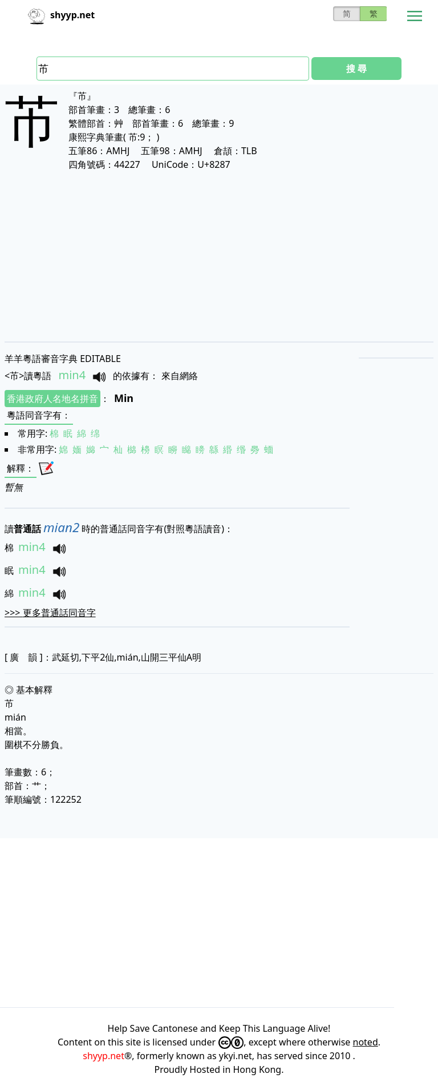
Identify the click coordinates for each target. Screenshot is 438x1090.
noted (365, 1042)
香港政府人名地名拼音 (52, 398)
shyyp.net (103, 1055)
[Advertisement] (219, 256)
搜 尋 (356, 68)
